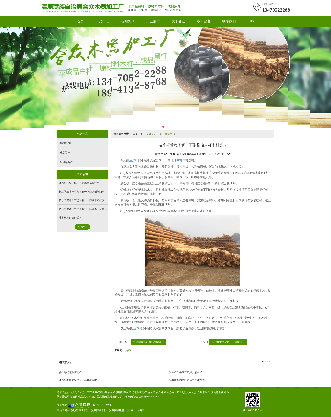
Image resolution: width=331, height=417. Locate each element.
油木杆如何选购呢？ (70, 217)
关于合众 (178, 21)
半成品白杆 (66, 162)
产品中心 (102, 21)
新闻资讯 (127, 21)
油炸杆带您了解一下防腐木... (228, 342)
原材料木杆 (66, 143)
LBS (251, 21)
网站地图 (98, 405)
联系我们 (229, 21)
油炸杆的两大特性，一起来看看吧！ (79, 379)
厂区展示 (153, 21)
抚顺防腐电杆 (116, 410)
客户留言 (203, 21)
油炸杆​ (129, 350)
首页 (80, 21)
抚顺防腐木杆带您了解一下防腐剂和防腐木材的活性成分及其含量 (95, 191)
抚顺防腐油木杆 (79, 410)
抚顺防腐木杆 (98, 410)
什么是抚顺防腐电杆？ (71, 372)
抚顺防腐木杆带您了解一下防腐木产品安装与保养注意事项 (92, 200)
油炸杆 (133, 160)
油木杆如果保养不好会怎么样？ (187, 372)
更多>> (266, 361)
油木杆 (131, 410)
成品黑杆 (65, 152)
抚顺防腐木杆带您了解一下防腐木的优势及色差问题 (88, 208)
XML (109, 405)
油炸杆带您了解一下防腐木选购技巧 (79, 183)
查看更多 (83, 226)
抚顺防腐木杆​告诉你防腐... (148, 342)
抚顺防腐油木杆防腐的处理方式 (187, 379)
